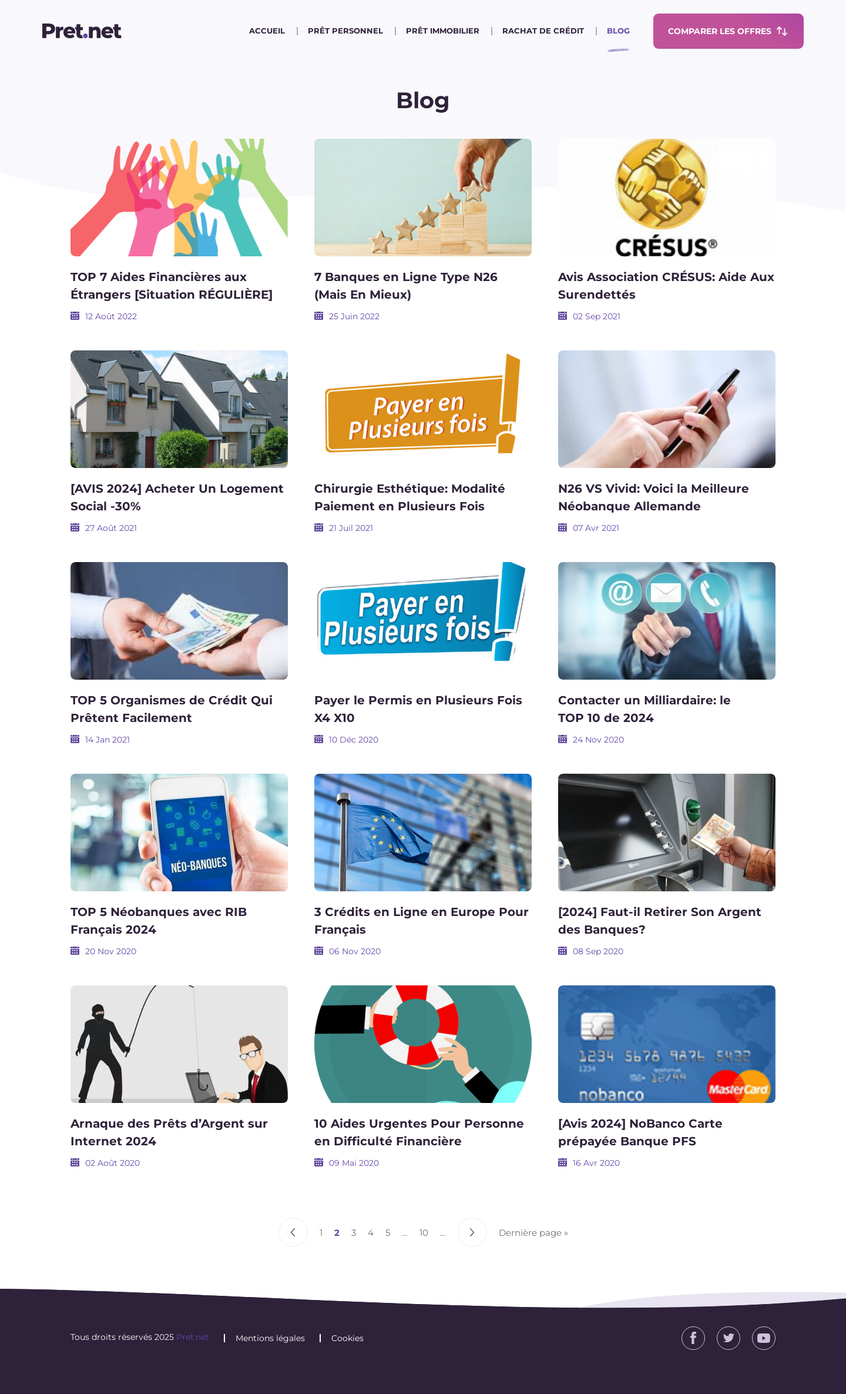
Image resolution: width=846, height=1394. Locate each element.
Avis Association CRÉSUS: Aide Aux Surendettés (666, 286)
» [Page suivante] (472, 1232)
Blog (618, 30)
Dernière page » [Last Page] (533, 1232)
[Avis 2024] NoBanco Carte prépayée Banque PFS (640, 1132)
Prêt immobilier (442, 30)
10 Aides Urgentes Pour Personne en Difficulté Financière (419, 1132)
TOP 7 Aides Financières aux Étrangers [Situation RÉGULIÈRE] (171, 286)
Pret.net (192, 1337)
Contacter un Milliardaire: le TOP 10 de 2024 (644, 709)
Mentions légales (270, 1338)
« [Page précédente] (293, 1232)
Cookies (347, 1338)
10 (423, 1232)
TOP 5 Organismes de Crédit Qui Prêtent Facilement (171, 709)
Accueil (267, 30)
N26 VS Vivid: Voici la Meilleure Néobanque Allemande (653, 497)
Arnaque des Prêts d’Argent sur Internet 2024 (169, 1132)
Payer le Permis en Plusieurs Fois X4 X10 (418, 709)
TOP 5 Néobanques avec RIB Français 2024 (158, 921)
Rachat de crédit (543, 30)
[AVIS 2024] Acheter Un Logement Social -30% (177, 497)
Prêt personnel (345, 30)
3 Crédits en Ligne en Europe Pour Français (421, 921)
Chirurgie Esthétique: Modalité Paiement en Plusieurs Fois (409, 497)
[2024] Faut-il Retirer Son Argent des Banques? (659, 921)
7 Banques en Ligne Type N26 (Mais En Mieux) (406, 286)
